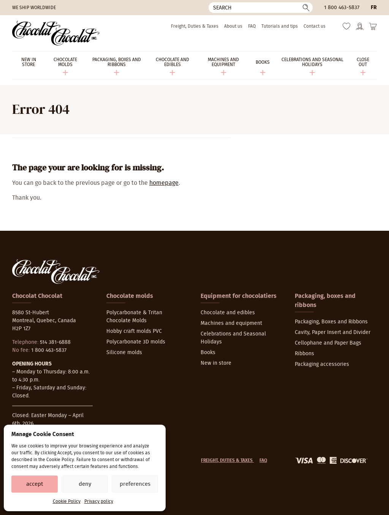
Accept (34, 484)
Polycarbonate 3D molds (135, 342)
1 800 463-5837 (341, 7)
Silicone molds (124, 352)
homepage (164, 183)
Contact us (315, 26)
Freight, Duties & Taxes (194, 26)
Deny (85, 484)
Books (208, 352)
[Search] (260, 7)
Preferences (135, 484)
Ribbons (304, 353)
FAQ (252, 26)
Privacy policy (98, 501)
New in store (216, 363)
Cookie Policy (67, 501)
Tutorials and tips (279, 26)
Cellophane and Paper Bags (328, 343)
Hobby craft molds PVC (134, 331)
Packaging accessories (322, 364)
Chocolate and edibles (228, 312)
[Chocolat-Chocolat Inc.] (56, 33)
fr (374, 7)
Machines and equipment (231, 323)
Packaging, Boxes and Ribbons (331, 321)
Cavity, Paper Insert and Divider (332, 332)
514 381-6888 (55, 342)
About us (233, 26)
